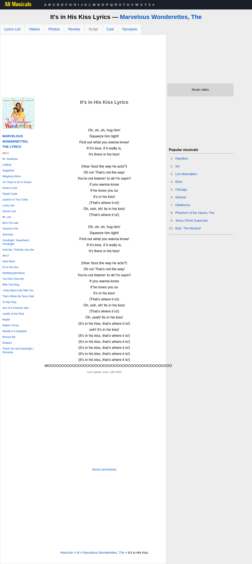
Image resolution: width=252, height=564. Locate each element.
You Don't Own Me (13, 278)
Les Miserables (186, 174)
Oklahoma (182, 205)
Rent (178, 181)
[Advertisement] (83, 67)
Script (93, 29)
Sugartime (8, 170)
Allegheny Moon (11, 176)
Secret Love (9, 211)
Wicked (180, 197)
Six (177, 166)
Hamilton (181, 158)
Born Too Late (10, 222)
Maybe (6, 319)
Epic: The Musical (188, 228)
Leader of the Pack (13, 313)
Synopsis (129, 29)
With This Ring (10, 284)
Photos (54, 29)
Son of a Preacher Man (15, 307)
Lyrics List (12, 29)
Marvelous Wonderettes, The (161, 17)
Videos (34, 29)
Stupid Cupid (9, 193)
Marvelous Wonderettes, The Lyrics (15, 141)
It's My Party (9, 302)
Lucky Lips (8, 205)
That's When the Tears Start (18, 296)
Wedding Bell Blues (13, 273)
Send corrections (104, 469)
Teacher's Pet (10, 228)
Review (74, 29)
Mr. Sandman (10, 158)
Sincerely (7, 234)
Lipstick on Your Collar (15, 199)
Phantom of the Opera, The (195, 212)
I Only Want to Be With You (17, 290)
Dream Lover (9, 188)
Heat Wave (8, 261)
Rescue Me (9, 337)
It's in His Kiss (10, 267)
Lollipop (6, 164)
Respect (7, 342)
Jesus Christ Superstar (191, 220)
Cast (110, 29)
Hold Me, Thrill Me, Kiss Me (18, 249)
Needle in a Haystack (14, 331)
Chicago (181, 189)
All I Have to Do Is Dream (16, 182)
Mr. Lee (6, 217)
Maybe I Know (10, 325)
